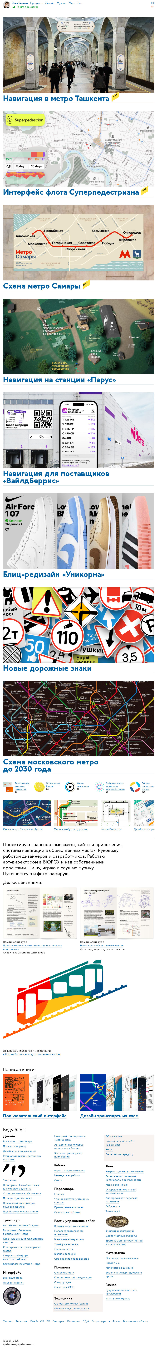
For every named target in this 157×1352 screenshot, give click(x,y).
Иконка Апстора (13, 1278)
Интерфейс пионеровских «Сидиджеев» (70, 1138)
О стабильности (64, 1272)
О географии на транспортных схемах (22, 1248)
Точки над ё (113, 1211)
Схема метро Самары (46, 285)
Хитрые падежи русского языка (125, 1171)
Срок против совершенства (71, 1259)
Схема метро (22, 829)
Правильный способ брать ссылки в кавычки (19, 1205)
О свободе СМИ (64, 1287)
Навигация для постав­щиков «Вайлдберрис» (56, 477)
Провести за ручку (14, 1146)
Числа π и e (113, 1263)
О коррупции (62, 1282)
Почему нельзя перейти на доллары (120, 1143)
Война (109, 1149)
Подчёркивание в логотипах (20, 1211)
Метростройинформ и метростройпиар (16, 1257)
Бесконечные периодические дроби (124, 1274)
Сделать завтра (64, 1249)
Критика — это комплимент (71, 1226)
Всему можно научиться (69, 1239)
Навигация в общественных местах (101, 945)
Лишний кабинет (13, 1282)
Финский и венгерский (120, 1231)
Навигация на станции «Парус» (59, 380)
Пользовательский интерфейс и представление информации (32, 947)
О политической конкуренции (73, 1277)
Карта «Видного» (111, 829)
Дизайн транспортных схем (109, 1116)
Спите (58, 1180)
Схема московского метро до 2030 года (50, 766)
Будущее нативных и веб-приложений (121, 1291)
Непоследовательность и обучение (68, 1232)
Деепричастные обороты (121, 1236)
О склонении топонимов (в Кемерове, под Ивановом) (123, 1178)
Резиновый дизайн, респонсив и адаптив (22, 1157)
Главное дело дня (65, 1254)
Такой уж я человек (66, 1244)
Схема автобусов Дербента (71, 829)
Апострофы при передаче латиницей (121, 1199)
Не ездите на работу (67, 1175)
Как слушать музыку (118, 1298)
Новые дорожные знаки (47, 669)
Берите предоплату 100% (69, 1170)
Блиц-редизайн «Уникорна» (54, 575)
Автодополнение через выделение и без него (68, 1146)
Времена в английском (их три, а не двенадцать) (124, 1242)
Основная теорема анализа (122, 1258)
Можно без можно (117, 1185)
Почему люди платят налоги (71, 1308)
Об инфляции (114, 1136)
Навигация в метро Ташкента (61, 98)
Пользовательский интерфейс (34, 1116)
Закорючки (10, 1180)
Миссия (59, 1194)
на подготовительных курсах (42, 1054)
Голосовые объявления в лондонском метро (17, 1232)
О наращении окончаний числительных (121, 1191)
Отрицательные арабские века (22, 1193)
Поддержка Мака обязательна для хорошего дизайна (21, 1186)
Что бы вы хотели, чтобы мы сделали (71, 1200)
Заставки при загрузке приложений (68, 1154)
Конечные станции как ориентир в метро (23, 1240)
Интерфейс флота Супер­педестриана (75, 192)
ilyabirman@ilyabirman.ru (18, 1344)
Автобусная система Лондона (21, 1225)
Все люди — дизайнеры (17, 1141)
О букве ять (113, 1206)
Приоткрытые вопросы (68, 1207)
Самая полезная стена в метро (21, 1264)
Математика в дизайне (119, 1268)
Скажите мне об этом (67, 1212)
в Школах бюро (12, 1054)
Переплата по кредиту (119, 1154)
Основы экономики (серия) (71, 1303)
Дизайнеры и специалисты (19, 1151)
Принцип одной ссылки (17, 1198)
